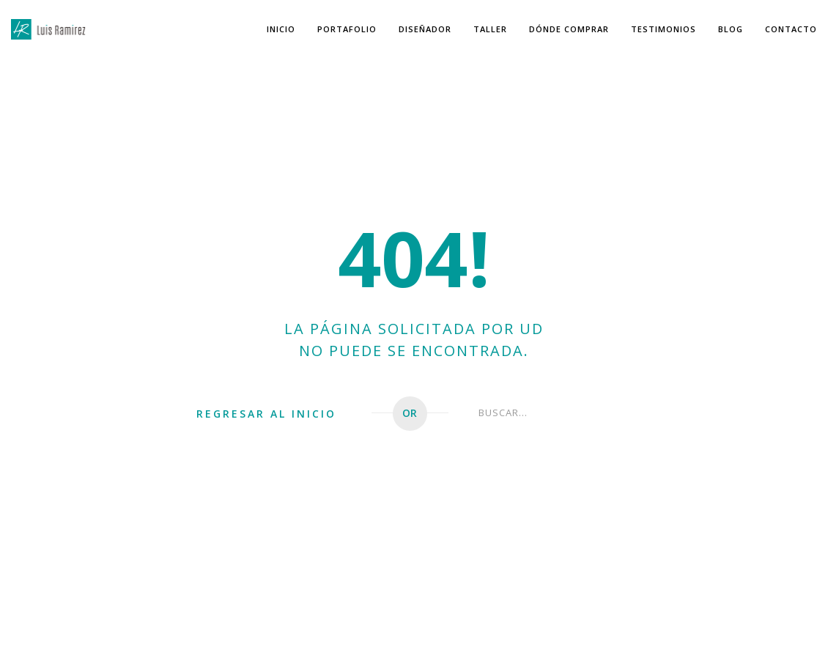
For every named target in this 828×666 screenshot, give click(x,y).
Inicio (281, 28)
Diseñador (425, 28)
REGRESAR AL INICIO (266, 414)
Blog (730, 28)
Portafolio (347, 28)
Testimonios (663, 28)
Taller (490, 28)
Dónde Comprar (569, 28)
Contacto (791, 28)
